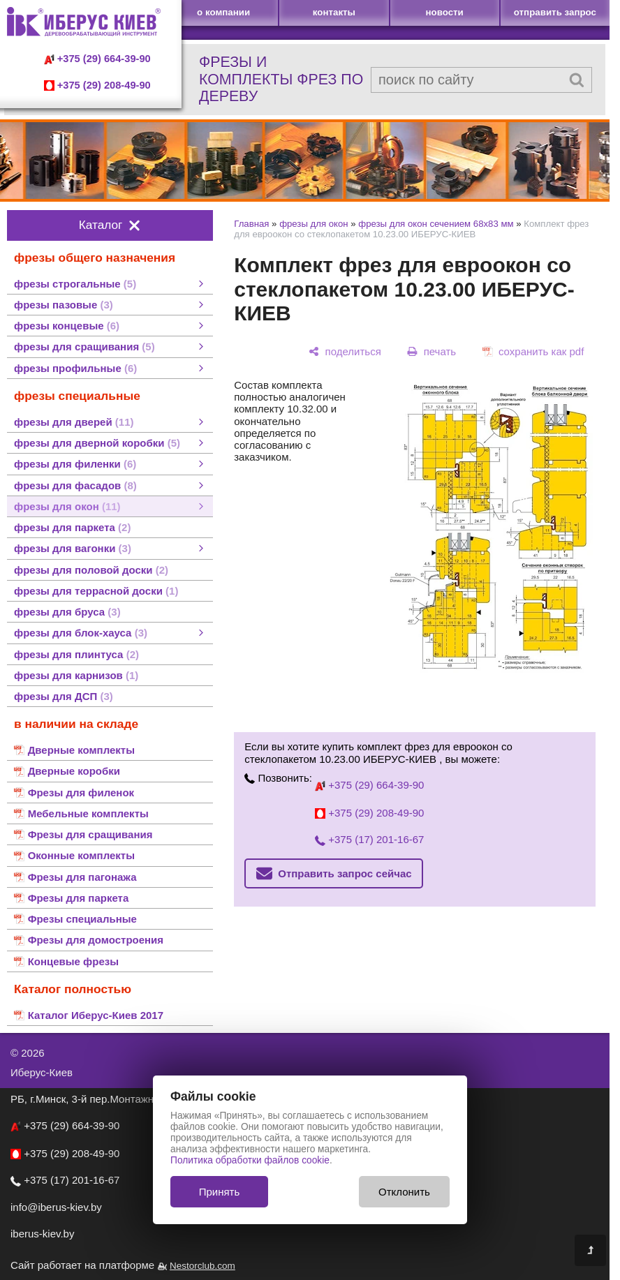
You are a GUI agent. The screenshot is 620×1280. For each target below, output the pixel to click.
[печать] (432, 351)
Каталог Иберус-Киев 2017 (95, 1015)
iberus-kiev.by (42, 1234)
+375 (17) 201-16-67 (369, 839)
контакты (334, 12)
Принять (219, 1192)
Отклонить (404, 1192)
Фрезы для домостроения (95, 940)
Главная (251, 223)
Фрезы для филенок (81, 792)
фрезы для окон (313, 223)
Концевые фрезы (73, 961)
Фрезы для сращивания (90, 834)
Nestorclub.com (202, 1265)
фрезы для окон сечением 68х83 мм (435, 223)
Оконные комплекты (81, 855)
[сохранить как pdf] (533, 351)
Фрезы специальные (82, 919)
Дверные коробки (74, 771)
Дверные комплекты (81, 750)
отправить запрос (555, 12)
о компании (223, 12)
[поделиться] (345, 351)
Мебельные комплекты (88, 813)
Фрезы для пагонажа (82, 877)
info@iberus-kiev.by (56, 1207)
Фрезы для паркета (78, 898)
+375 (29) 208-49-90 (97, 85)
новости (444, 12)
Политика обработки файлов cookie (250, 1160)
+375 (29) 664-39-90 (97, 58)
